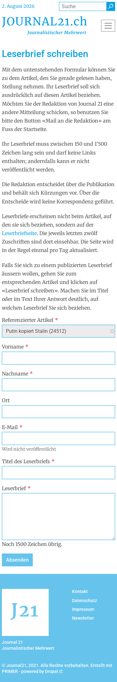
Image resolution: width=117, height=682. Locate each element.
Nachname (17, 373)
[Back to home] (44, 25)
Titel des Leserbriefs (28, 461)
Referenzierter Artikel (30, 320)
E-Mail (12, 427)
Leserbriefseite (19, 233)
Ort (6, 400)
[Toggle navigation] (108, 26)
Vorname (15, 347)
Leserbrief (16, 488)
